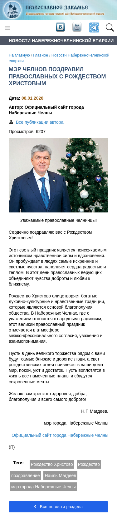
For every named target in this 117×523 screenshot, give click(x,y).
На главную (19, 55)
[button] (109, 27)
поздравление (25, 475)
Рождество (89, 464)
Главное (40, 55)
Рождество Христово (52, 464)
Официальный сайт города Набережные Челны (60, 435)
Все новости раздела (58, 506)
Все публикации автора (39, 122)
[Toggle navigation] (7, 28)
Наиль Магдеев (60, 475)
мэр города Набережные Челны (43, 486)
